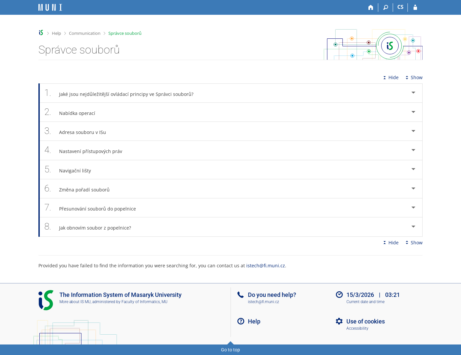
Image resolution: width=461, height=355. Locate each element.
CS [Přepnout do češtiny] (400, 7)
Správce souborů (125, 33)
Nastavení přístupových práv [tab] (86, 150)
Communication (84, 33)
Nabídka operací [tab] (73, 112)
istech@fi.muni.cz (265, 265)
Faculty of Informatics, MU (144, 302)
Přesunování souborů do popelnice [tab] (93, 207)
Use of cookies (365, 321)
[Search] (385, 7)
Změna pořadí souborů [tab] (80, 188)
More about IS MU (75, 302)
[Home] (370, 7)
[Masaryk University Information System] (50, 7)
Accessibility (357, 328)
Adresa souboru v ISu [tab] (78, 131)
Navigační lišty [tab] (71, 169)
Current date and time (365, 302)
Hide (390, 77)
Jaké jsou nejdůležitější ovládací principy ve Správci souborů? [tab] (122, 93)
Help (56, 33)
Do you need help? (272, 294)
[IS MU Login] (415, 7)
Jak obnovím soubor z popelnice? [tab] (91, 227)
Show (413, 77)
